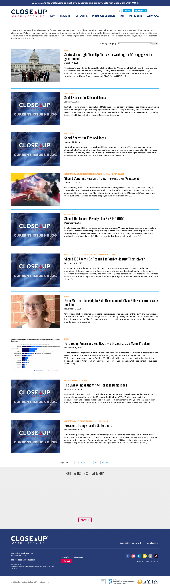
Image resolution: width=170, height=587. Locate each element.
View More (85, 520)
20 (95, 462)
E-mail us (66, 561)
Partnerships (136, 16)
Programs (66, 16)
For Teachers (82, 16)
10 (91, 462)
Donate (128, 11)
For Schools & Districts (104, 16)
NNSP (123, 16)
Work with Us (138, 543)
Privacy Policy (151, 561)
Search (140, 561)
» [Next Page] (102, 462)
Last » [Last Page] (107, 462)
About (53, 16)
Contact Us (125, 543)
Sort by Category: (108, 43)
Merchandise (152, 543)
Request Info (140, 11)
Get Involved (154, 16)
